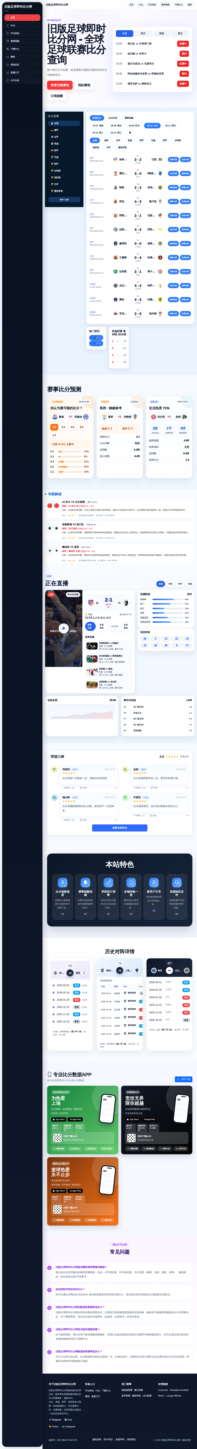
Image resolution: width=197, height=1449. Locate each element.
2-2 (81, 427)
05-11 (170, 125)
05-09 (134, 125)
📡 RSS (68, 1420)
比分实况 (113, 118)
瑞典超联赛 (127, 1390)
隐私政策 (96, 1439)
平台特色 (152, 5)
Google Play (75, 1119)
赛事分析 (185, 187)
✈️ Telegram (55, 1420)
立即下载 (183, 1079)
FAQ (141, 5)
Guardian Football (179, 1390)
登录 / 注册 (64, 200)
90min (161, 1396)
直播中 (183, 43)
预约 (184, 53)
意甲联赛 (126, 1396)
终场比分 (97, 118)
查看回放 (173, 159)
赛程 (190, 5)
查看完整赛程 (60, 85)
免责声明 (120, 1439)
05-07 (98, 125)
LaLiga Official (173, 1396)
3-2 (72, 427)
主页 (131, 5)
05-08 (116, 125)
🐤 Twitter (54, 1426)
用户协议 (108, 1439)
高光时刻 (185, 159)
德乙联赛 (138, 1390)
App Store (59, 1119)
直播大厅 (95, 1396)
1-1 (54, 435)
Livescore (163, 1390)
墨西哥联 (136, 1396)
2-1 (63, 427)
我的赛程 (84, 85)
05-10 (152, 125)
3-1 (54, 427)
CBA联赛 (147, 1396)
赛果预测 (165, 5)
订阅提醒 (57, 96)
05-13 (116, 132)
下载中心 (179, 5)
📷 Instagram (68, 1426)
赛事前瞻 (129, 118)
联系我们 (131, 1439)
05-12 (98, 132)
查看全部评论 (119, 828)
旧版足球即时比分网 (18, 6)
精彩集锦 (185, 173)
